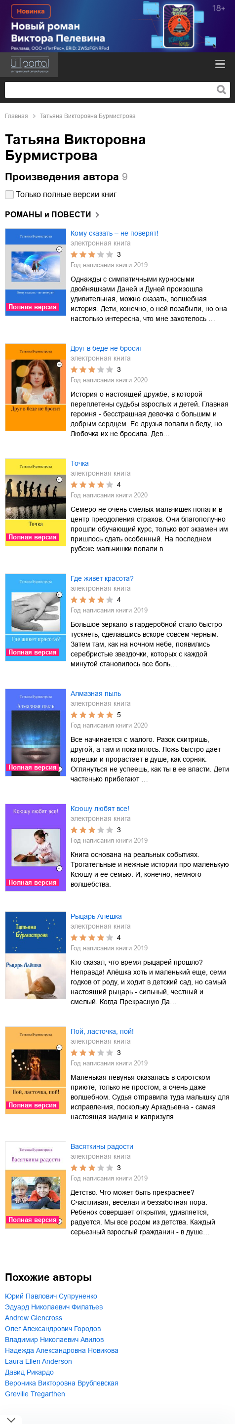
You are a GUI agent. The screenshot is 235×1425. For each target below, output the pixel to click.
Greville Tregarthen (35, 1394)
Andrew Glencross (33, 1318)
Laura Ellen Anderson (38, 1361)
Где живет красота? (102, 578)
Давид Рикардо (29, 1372)
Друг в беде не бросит (106, 348)
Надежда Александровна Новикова (61, 1350)
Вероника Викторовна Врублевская (61, 1383)
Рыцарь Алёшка (96, 916)
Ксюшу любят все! (100, 809)
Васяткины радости (102, 1146)
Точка (80, 463)
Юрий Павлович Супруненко (51, 1296)
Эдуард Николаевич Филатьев (54, 1307)
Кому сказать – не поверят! (114, 233)
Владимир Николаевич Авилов (54, 1340)
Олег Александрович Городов (53, 1329)
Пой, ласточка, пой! (102, 1031)
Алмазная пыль (96, 693)
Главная (16, 116)
